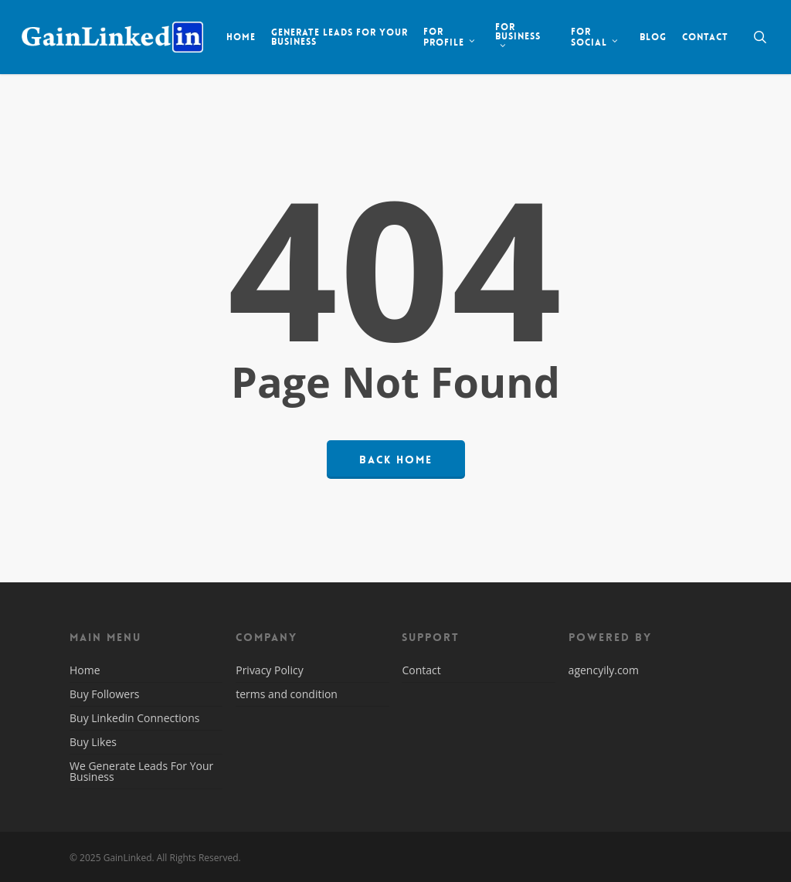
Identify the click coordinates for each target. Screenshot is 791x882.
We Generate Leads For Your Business (141, 771)
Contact (421, 671)
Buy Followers (105, 694)
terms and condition (287, 694)
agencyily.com (604, 670)
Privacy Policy (269, 671)
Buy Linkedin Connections (134, 718)
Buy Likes (93, 741)
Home (85, 671)
